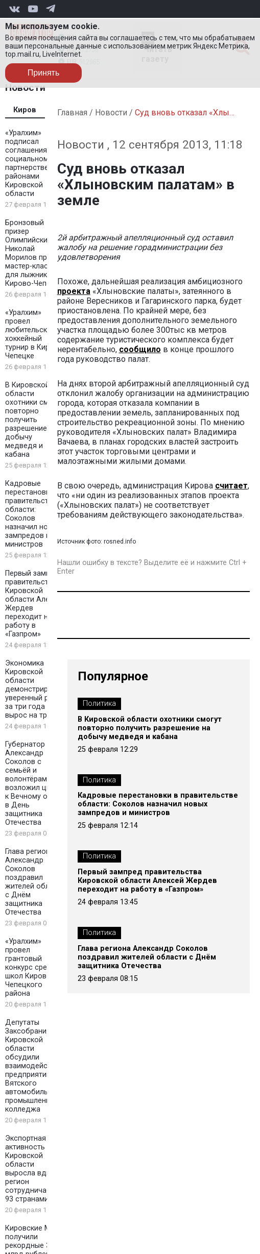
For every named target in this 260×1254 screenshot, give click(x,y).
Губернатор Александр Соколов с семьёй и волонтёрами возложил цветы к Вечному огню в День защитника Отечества (34, 783)
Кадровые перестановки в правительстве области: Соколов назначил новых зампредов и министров (33, 514)
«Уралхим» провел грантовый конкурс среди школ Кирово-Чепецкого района (30, 967)
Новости (111, 112)
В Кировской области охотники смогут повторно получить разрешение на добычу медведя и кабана (34, 420)
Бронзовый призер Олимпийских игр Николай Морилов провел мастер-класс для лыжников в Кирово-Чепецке (34, 253)
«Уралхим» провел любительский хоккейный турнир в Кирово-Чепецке (35, 334)
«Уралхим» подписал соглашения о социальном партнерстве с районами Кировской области (30, 163)
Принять (44, 72)
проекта (73, 291)
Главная (72, 112)
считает (231, 485)
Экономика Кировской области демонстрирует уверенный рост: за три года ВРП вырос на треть (33, 689)
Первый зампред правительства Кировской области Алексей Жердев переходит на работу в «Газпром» (147, 881)
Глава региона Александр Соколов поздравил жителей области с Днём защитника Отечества (35, 882)
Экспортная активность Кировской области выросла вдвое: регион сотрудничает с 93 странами (33, 1168)
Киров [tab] (24, 110)
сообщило (140, 349)
